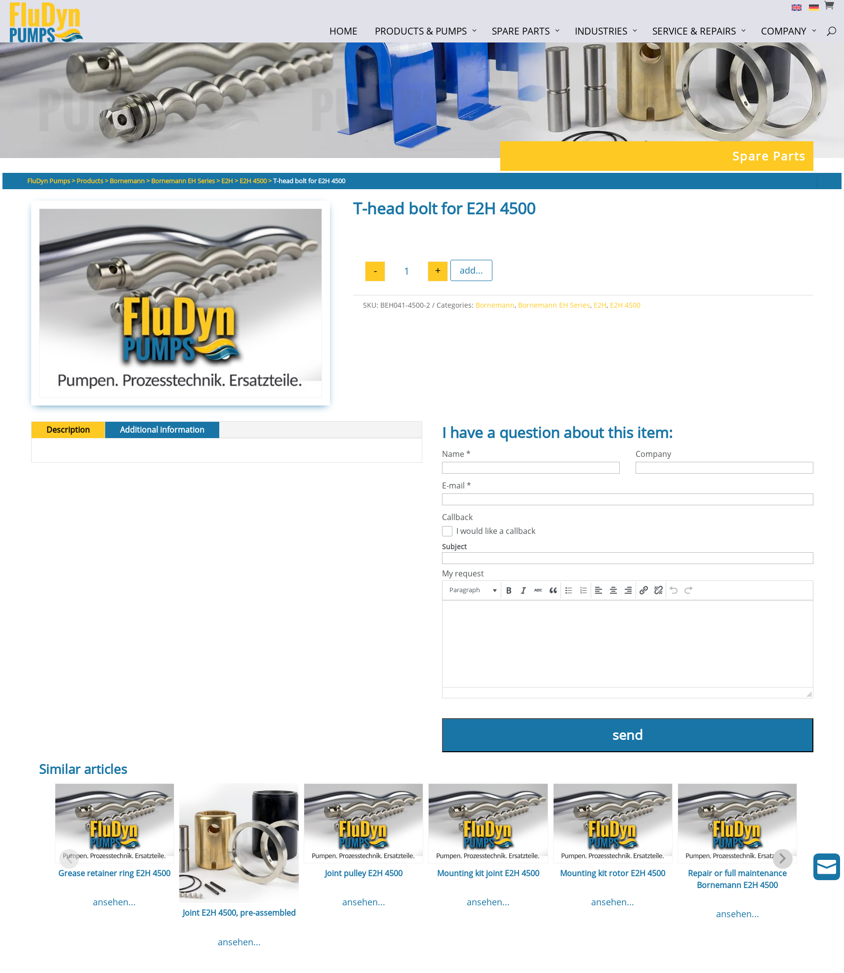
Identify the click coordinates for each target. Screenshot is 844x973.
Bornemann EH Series (554, 305)
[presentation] (472, 590)
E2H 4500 (625, 305)
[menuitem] (793, 7)
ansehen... (114, 902)
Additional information (162, 429)
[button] (472, 590)
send (627, 735)
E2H (600, 305)
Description (68, 429)
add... (471, 270)
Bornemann (495, 305)
